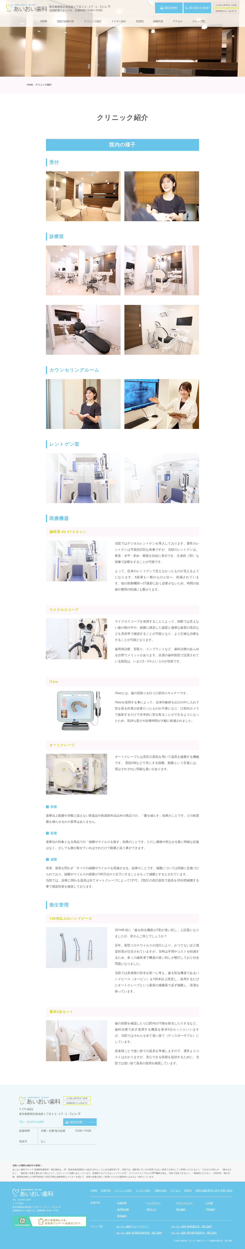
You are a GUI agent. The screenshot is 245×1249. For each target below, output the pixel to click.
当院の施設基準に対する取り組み (214, 1190)
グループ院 (198, 21)
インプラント (154, 1202)
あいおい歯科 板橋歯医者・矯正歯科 (193, 1226)
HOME (43, 21)
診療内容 (158, 21)
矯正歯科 (181, 1209)
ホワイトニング (184, 1202)
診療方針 (106, 1190)
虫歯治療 (122, 1202)
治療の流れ (160, 1190)
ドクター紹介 (118, 21)
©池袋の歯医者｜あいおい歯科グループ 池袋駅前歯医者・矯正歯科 (203, 1241)
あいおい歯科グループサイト (133, 1226)
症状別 (139, 21)
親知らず (151, 1209)
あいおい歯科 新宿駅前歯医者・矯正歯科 (140, 1232)
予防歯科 (210, 1209)
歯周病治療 (123, 1209)
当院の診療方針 (65, 21)
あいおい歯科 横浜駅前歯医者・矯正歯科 (196, 1232)
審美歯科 (122, 1216)
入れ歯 (209, 1202)
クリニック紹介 (92, 21)
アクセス (178, 21)
